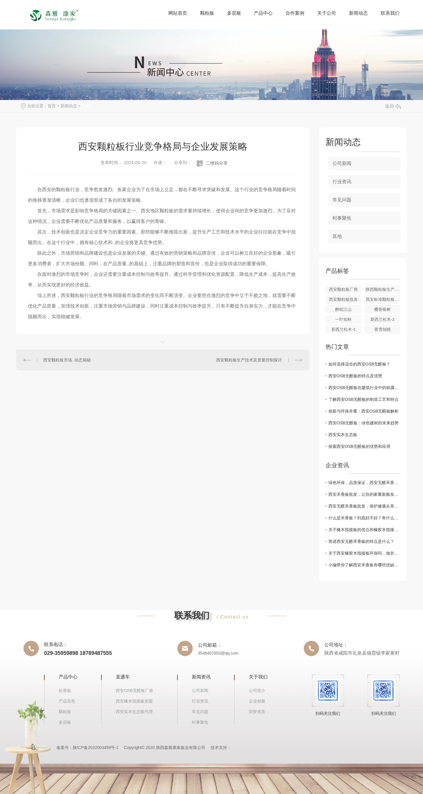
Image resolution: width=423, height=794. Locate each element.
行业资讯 (342, 181)
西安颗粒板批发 (343, 299)
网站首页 (177, 13)
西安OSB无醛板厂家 (134, 690)
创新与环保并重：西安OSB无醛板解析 (363, 411)
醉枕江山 (343, 309)
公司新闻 (342, 163)
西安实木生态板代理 (134, 711)
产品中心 (263, 13)
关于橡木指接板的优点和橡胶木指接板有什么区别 (364, 529)
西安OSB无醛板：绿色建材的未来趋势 (363, 423)
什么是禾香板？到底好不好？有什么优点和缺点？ (364, 518)
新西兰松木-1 (343, 329)
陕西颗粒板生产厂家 (383, 289)
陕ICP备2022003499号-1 (96, 747)
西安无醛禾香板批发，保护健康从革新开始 (364, 506)
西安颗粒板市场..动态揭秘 (67, 360)
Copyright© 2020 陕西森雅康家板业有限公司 (164, 747)
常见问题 (342, 199)
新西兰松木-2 (382, 319)
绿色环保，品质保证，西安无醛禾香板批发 (364, 482)
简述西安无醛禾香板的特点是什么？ (361, 541)
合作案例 (295, 13)
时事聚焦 (342, 218)
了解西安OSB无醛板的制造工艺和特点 (363, 399)
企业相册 (257, 701)
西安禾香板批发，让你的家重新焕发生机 (364, 494)
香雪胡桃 (382, 329)
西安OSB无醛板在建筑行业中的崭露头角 (364, 387)
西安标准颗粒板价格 (383, 299)
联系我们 (390, 13)
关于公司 (326, 13)
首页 (52, 106)
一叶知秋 (343, 319)
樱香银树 (382, 309)
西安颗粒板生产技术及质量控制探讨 (249, 360)
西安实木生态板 (342, 434)
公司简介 (257, 690)
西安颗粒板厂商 (343, 289)
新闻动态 (358, 13)
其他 (86, 106)
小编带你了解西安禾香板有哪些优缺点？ (364, 565)
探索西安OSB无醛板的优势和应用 (359, 446)
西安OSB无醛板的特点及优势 (355, 375)
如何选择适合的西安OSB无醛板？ (359, 364)
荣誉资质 (257, 711)
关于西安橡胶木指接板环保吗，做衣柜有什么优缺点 (364, 553)
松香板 (65, 690)
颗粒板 (207, 13)
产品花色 (67, 701)
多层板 (234, 13)
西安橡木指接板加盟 (134, 701)
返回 (393, 106)
